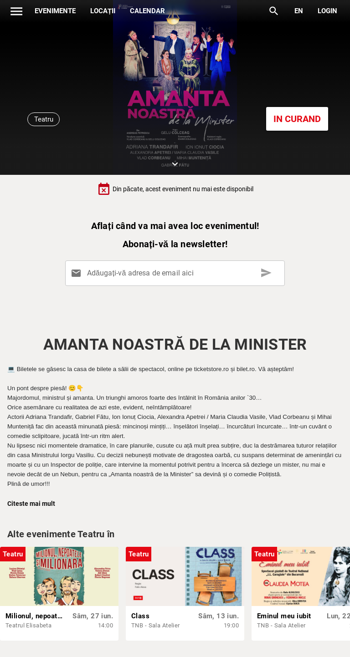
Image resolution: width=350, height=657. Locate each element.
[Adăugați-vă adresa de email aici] (176, 273)
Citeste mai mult (31, 503)
